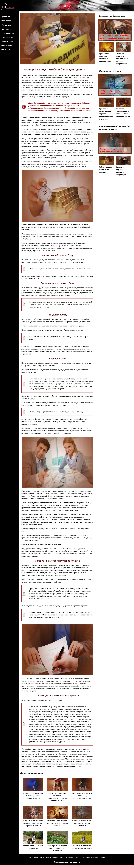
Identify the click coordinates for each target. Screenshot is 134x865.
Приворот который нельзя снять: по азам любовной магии (123, 107)
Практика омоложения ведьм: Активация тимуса (82, 840)
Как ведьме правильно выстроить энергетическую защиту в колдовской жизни (57, 790)
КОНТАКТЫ (6, 49)
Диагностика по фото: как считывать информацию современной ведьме (33, 816)
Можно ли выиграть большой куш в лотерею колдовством (123, 53)
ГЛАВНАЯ (6, 17)
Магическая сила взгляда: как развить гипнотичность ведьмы (57, 816)
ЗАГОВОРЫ (6, 29)
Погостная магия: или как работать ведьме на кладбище (82, 816)
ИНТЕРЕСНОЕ (7, 45)
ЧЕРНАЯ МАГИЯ (8, 33)
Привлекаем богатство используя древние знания (106, 52)
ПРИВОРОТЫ (7, 21)
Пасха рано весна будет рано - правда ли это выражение (57, 841)
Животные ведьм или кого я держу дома (33, 840)
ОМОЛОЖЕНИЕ (7, 41)
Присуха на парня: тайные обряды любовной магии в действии (106, 109)
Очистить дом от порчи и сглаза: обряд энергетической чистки (82, 788)
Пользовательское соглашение (67, 862)
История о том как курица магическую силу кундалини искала (33, 788)
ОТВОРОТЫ (6, 25)
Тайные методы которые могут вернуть (106, 164)
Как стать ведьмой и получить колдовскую (123, 165)
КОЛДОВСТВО (7, 37)
